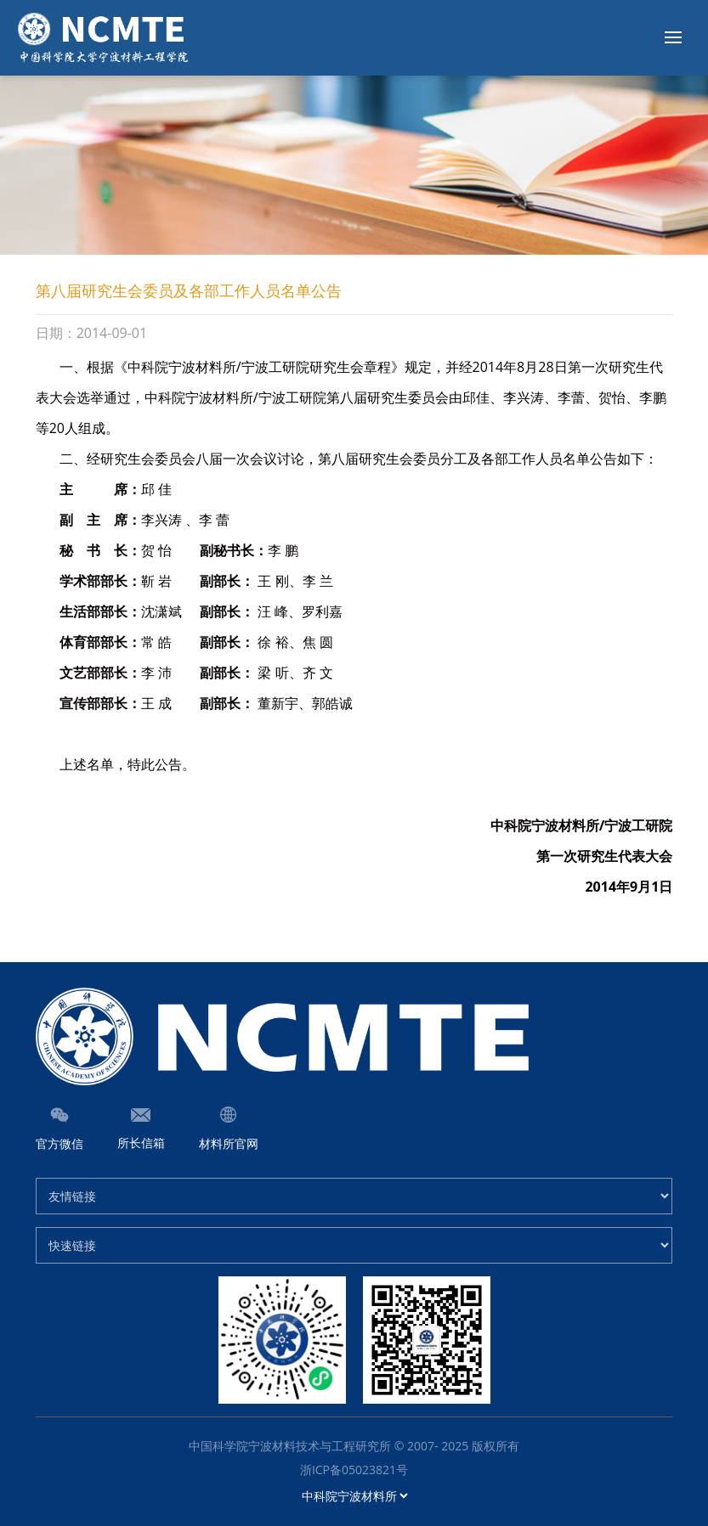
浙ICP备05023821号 (354, 1469)
